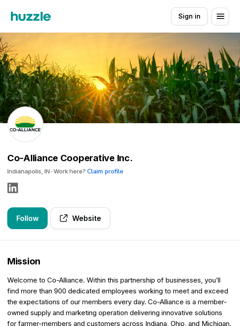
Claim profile (105, 171)
